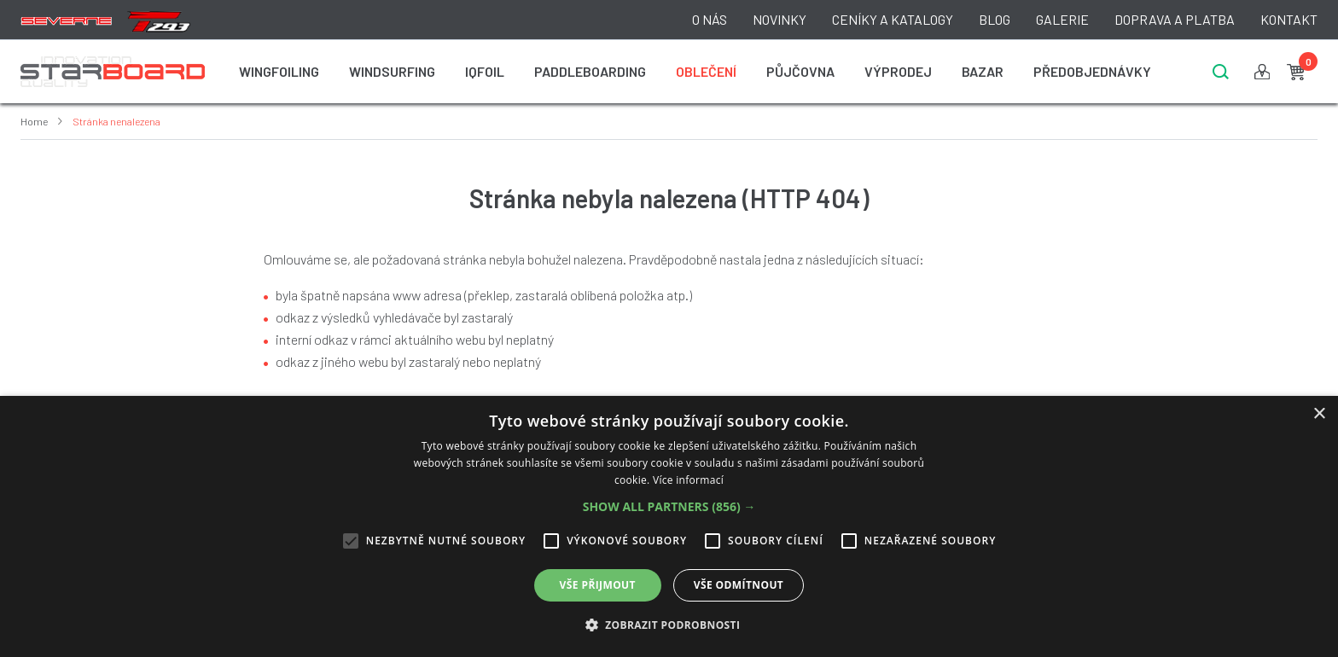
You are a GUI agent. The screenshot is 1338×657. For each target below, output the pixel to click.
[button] (669, 507)
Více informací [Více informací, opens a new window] (688, 480)
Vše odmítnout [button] (738, 585)
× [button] (1318, 414)
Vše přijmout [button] (598, 585)
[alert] (669, 526)
